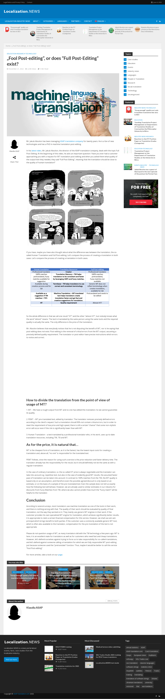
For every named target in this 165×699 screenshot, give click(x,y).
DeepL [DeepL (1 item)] (128, 659)
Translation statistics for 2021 (67, 670)
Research (21, 54)
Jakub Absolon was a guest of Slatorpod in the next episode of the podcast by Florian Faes (124, 30)
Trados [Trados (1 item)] (156, 674)
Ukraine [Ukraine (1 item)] (154, 682)
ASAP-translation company (71, 141)
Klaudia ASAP (14, 151)
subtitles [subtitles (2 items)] (139, 674)
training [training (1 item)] (129, 678)
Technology (30, 54)
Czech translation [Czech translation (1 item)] (151, 655)
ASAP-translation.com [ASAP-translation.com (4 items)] (134, 655)
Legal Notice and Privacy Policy (14, 2)
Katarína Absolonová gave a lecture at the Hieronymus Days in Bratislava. (150, 29)
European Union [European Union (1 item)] (140, 659)
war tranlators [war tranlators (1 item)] (147, 690)
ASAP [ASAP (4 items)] (143, 651)
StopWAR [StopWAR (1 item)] (129, 674)
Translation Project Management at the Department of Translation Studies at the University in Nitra (98, 31)
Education (11, 54)
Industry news (18, 572)
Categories (48, 21)
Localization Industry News (17, 21)
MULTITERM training (64, 650)
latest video (36, 150)
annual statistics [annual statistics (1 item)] (132, 651)
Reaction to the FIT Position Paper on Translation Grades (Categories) (69, 30)
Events (137, 165)
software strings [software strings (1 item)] (132, 670)
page (60, 554)
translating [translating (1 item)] (138, 678)
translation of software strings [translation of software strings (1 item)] (137, 682)
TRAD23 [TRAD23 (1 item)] (148, 674)
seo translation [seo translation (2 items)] (132, 666)
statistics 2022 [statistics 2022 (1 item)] (146, 670)
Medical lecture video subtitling (108, 650)
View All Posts (112, 601)
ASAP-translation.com (21, 697)
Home (8, 46)
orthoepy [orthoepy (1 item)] (129, 663)
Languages (62, 21)
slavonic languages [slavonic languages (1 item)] (147, 666)
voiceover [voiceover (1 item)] (130, 690)
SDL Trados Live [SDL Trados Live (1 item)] (142, 663)
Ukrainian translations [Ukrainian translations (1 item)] (134, 686)
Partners (75, 21)
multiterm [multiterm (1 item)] (152, 659)
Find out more (11, 663)
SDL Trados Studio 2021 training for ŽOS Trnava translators (108, 659)
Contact (29, 2)
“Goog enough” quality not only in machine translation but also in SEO (19, 29)
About (36, 21)
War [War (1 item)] (137, 690)
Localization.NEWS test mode (107, 666)
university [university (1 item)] (148, 686)
